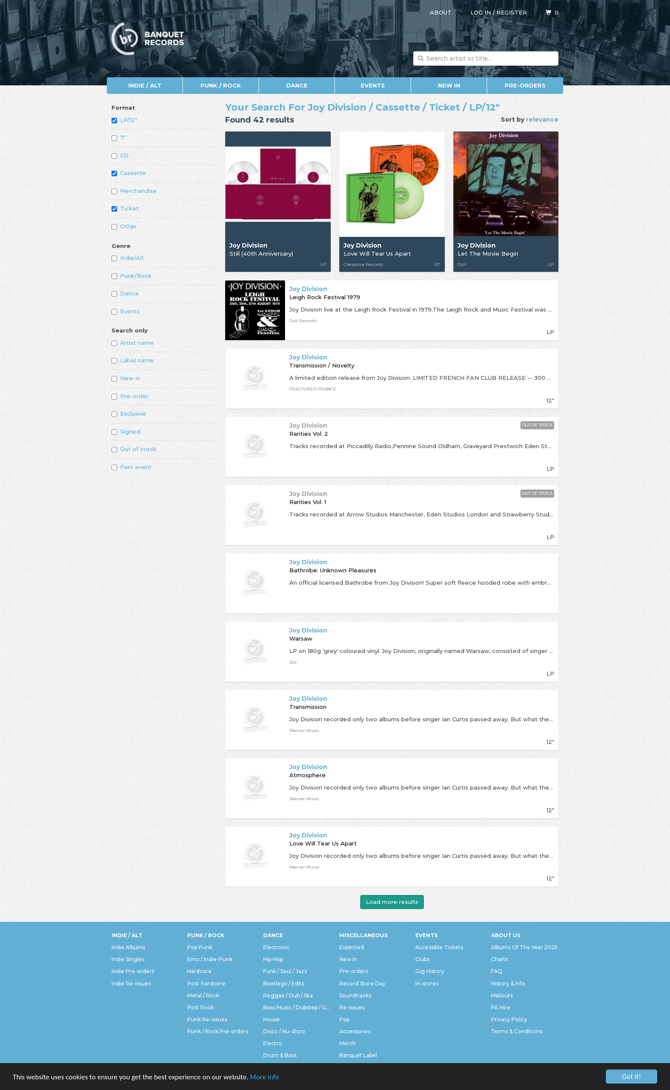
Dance (297, 85)
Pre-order (130, 396)
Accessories (354, 1031)
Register (512, 12)
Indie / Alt (145, 85)
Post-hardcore (206, 983)
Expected (351, 947)
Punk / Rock (220, 85)
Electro (272, 1043)
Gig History (429, 971)
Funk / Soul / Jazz (285, 971)
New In (449, 85)
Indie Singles (128, 959)
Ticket (125, 208)
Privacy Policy (509, 1019)
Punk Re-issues (207, 1019)
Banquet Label (358, 1055)
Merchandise (134, 190)
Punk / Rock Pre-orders (217, 1031)
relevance (542, 119)
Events (373, 85)
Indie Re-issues (131, 983)
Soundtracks (355, 995)
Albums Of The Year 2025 (524, 947)
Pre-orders (525, 85)
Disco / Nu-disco (284, 1031)
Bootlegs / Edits (283, 983)
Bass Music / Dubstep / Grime (297, 1007)
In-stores (426, 983)
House (271, 1019)
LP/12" (124, 120)
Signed (126, 431)
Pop (344, 1019)
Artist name (133, 342)
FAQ (496, 971)
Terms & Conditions (516, 1031)
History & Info (508, 983)
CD (120, 155)
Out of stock (134, 449)
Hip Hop (273, 959)
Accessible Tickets (439, 947)
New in (126, 378)
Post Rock (200, 1007)
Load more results (392, 901)
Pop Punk (199, 947)
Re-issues (351, 1007)
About (441, 12)
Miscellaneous (363, 935)
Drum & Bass (280, 1055)
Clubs (422, 959)
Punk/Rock (132, 275)
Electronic (276, 947)
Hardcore (199, 971)
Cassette (129, 172)
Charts (499, 959)
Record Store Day (362, 983)
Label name (133, 360)
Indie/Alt (128, 257)
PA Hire (500, 1007)
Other (124, 226)
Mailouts (502, 995)
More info (264, 1077)
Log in (480, 12)
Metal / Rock (203, 995)
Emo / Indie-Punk (209, 959)
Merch (347, 1043)
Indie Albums (128, 947)
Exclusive (129, 413)
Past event (132, 466)
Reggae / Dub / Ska (288, 995)
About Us (505, 935)
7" (119, 137)
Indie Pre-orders (133, 971)
